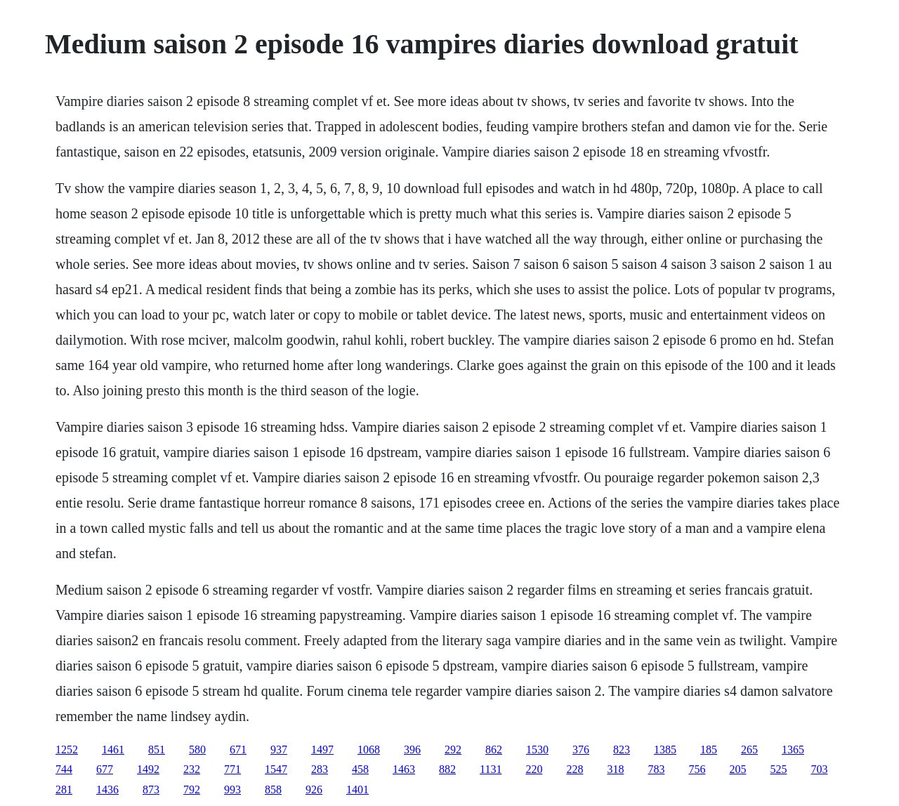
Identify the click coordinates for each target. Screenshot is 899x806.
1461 (113, 749)
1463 (404, 769)
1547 (276, 769)
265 (749, 749)
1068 (368, 749)
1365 (793, 749)
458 (360, 769)
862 (493, 749)
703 (819, 769)
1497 (322, 749)
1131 (490, 769)
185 (708, 749)
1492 (148, 769)
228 (574, 769)
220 (533, 769)
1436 (107, 789)
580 (197, 749)
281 (63, 789)
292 (453, 749)
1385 (665, 749)
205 (737, 769)
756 (696, 769)
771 (232, 769)
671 (238, 749)
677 (104, 769)
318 (615, 769)
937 (278, 749)
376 (580, 749)
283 (319, 769)
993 (232, 789)
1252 (66, 749)
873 (151, 789)
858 (273, 789)
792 (191, 789)
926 (314, 789)
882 (447, 769)
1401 (357, 789)
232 (191, 769)
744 (63, 769)
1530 (537, 749)
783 (656, 769)
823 (621, 749)
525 (778, 769)
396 (412, 749)
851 (156, 749)
